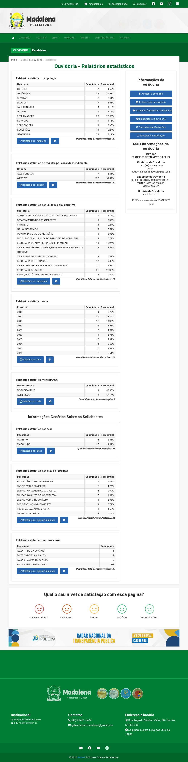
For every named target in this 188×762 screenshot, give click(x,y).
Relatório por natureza (33, 141)
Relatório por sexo (31, 450)
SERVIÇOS (85, 38)
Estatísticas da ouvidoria (151, 118)
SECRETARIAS (69, 38)
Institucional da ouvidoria (151, 102)
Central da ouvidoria (31, 59)
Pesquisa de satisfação (151, 135)
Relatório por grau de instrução (37, 520)
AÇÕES (55, 38)
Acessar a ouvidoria (151, 93)
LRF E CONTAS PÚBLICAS (104, 38)
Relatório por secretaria (33, 281)
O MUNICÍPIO (41, 38)
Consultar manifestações (151, 127)
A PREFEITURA (25, 38)
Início (14, 59)
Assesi (81, 757)
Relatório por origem (32, 184)
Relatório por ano (30, 359)
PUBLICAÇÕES (125, 38)
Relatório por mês (30, 401)
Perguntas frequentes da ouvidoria (152, 110)
